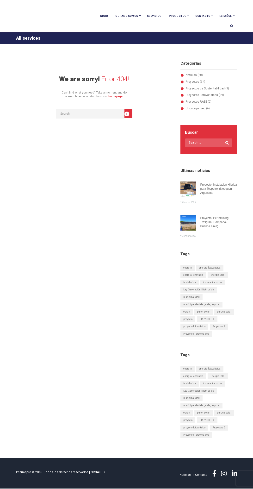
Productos (177, 16)
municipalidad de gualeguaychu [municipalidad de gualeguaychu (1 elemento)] (201, 304)
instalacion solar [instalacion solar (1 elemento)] (212, 282)
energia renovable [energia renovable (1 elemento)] (193, 275)
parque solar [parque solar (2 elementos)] (224, 312)
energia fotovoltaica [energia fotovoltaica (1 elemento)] (210, 268)
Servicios (154, 16)
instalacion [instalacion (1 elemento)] (189, 282)
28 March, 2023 (188, 202)
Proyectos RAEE (196, 102)
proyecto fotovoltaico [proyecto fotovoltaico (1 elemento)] (194, 327)
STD (98, 472)
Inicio (103, 16)
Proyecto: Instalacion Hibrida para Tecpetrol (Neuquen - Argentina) (218, 189)
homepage (115, 97)
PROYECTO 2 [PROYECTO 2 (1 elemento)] (207, 319)
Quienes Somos (126, 16)
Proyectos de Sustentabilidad (205, 88)
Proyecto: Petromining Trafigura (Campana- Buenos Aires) (214, 222)
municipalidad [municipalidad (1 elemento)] (191, 297)
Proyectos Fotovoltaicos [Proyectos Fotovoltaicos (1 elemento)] (196, 334)
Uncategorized (195, 108)
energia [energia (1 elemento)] (187, 268)
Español (225, 16)
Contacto (202, 16)
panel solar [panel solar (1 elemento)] (203, 312)
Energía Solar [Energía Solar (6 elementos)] (217, 275)
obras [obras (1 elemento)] (186, 312)
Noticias (191, 75)
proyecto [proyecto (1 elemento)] (187, 319)
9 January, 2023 (188, 236)
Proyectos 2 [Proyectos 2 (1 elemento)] (219, 327)
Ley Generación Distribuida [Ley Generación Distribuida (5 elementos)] (198, 290)
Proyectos (192, 82)
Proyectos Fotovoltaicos (202, 95)
